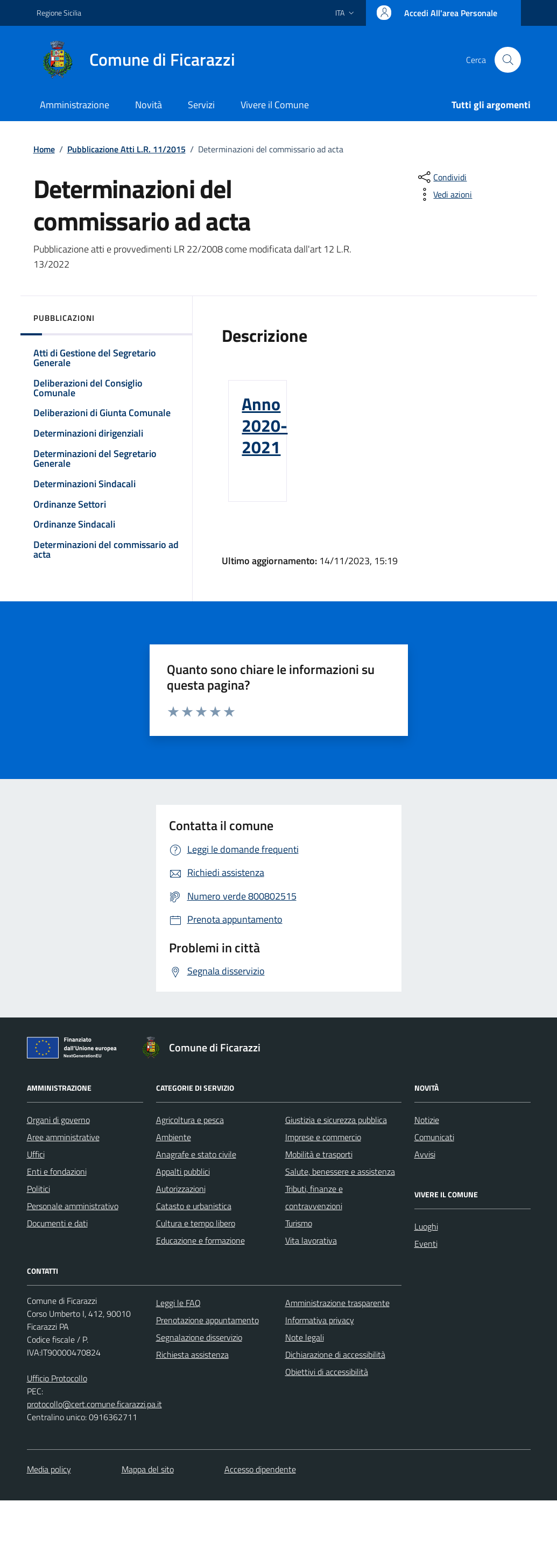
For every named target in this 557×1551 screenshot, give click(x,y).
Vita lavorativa (311, 1240)
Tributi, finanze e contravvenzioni (314, 1197)
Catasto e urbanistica (193, 1205)
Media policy (49, 1469)
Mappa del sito (148, 1469)
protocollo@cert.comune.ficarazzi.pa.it (94, 1404)
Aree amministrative (63, 1137)
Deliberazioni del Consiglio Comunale (88, 388)
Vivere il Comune (275, 104)
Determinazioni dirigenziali (88, 433)
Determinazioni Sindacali (84, 483)
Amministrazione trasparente (337, 1302)
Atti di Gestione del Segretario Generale (94, 358)
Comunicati (434, 1137)
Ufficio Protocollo (57, 1378)
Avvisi (424, 1154)
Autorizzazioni (181, 1188)
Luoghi (426, 1226)
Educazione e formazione (200, 1240)
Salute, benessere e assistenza (340, 1171)
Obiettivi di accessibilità (326, 1371)
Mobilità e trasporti (318, 1154)
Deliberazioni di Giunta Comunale (102, 412)
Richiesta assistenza (192, 1354)
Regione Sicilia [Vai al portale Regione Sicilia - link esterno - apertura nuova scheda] (59, 12)
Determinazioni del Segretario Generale (95, 458)
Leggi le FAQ (178, 1302)
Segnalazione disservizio (199, 1337)
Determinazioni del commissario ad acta (106, 549)
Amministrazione (74, 104)
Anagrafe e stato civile (196, 1154)
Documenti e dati (57, 1223)
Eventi (426, 1243)
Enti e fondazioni (57, 1171)
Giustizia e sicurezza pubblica (336, 1119)
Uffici (36, 1154)
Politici (38, 1188)
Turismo (298, 1223)
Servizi (201, 104)
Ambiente (173, 1137)
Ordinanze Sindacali (74, 524)
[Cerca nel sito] (507, 60)
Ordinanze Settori (69, 504)
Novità (148, 104)
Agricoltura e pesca (190, 1119)
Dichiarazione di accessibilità (335, 1354)
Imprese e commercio (323, 1137)
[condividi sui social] (441, 177)
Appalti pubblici (183, 1171)
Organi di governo (58, 1119)
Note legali (304, 1337)
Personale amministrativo (72, 1205)
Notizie (426, 1119)
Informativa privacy (319, 1320)
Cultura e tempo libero (195, 1223)
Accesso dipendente (260, 1469)
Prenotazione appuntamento (207, 1320)
